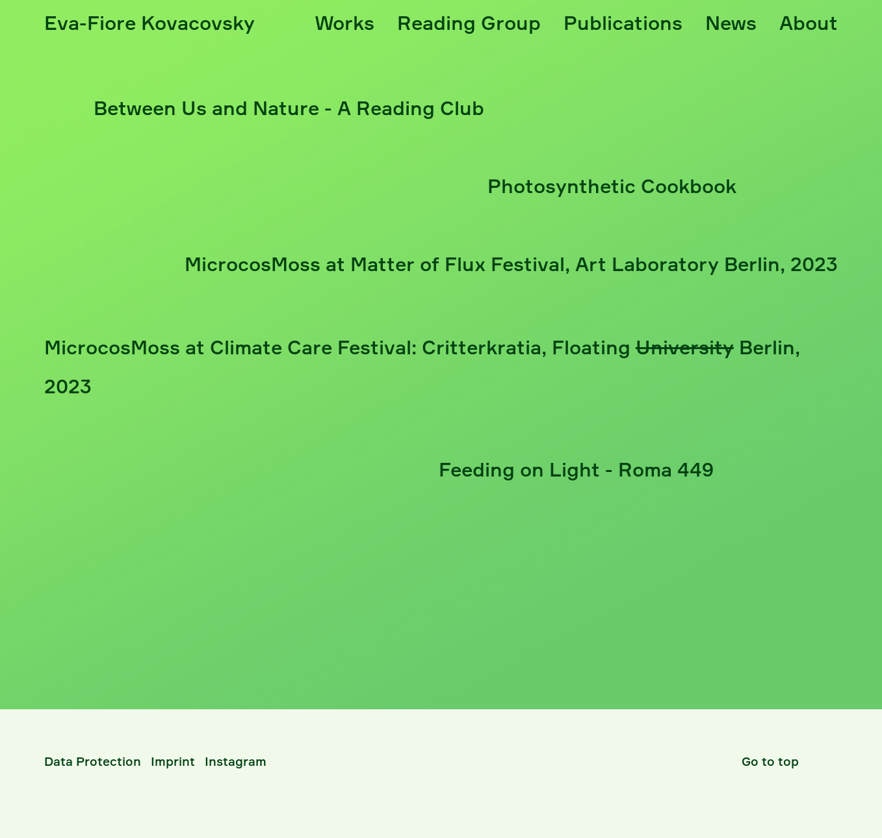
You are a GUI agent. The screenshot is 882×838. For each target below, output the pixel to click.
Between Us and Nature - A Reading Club (289, 108)
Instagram (235, 761)
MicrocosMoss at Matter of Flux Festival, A (511, 264)
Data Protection (92, 761)
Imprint (173, 761)
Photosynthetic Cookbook (611, 186)
